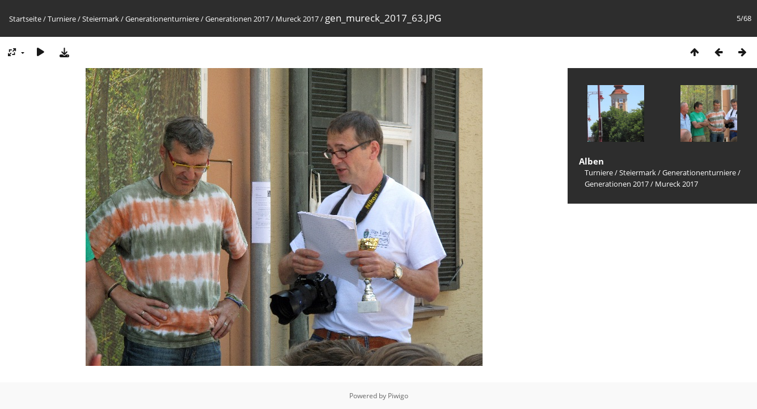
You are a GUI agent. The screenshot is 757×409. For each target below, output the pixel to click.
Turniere (62, 19)
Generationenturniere (162, 19)
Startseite (25, 19)
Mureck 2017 (297, 19)
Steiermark (100, 19)
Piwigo (398, 395)
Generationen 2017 (237, 19)
